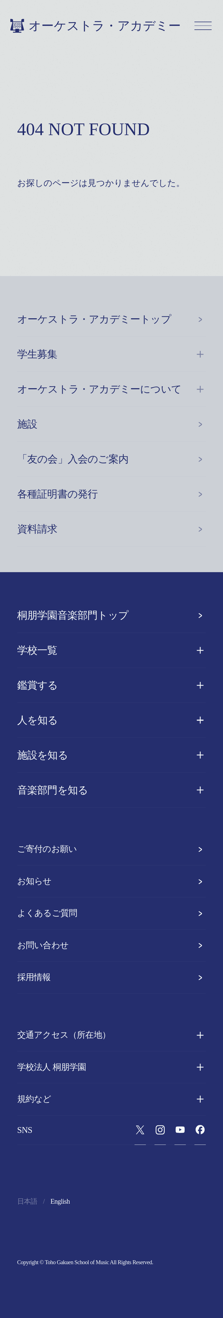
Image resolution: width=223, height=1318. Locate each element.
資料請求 (111, 529)
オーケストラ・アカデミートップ (111, 319)
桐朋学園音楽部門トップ (111, 615)
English (60, 1201)
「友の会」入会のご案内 (111, 459)
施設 (111, 424)
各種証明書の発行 (111, 494)
